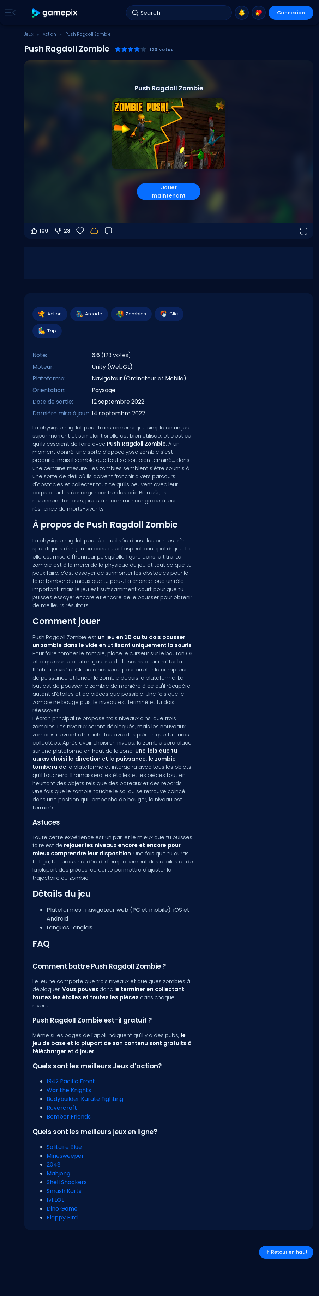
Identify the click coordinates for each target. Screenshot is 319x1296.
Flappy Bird (62, 1217)
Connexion (291, 12)
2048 (54, 1165)
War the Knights (69, 1090)
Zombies (131, 314)
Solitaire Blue (64, 1147)
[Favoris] (80, 231)
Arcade (88, 314)
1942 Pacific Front (71, 1081)
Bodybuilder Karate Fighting (85, 1099)
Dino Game (62, 1209)
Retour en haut (286, 1252)
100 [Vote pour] (39, 231)
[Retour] (108, 231)
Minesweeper (65, 1156)
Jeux (29, 34)
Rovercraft (62, 1108)
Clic (169, 314)
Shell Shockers (67, 1182)
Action (49, 34)
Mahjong (58, 1173)
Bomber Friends (69, 1117)
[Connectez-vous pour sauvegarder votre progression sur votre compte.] (94, 231)
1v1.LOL (55, 1200)
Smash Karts (64, 1191)
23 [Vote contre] (62, 231)
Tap (46, 331)
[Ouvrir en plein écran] (303, 231)
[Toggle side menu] (9, 12)
